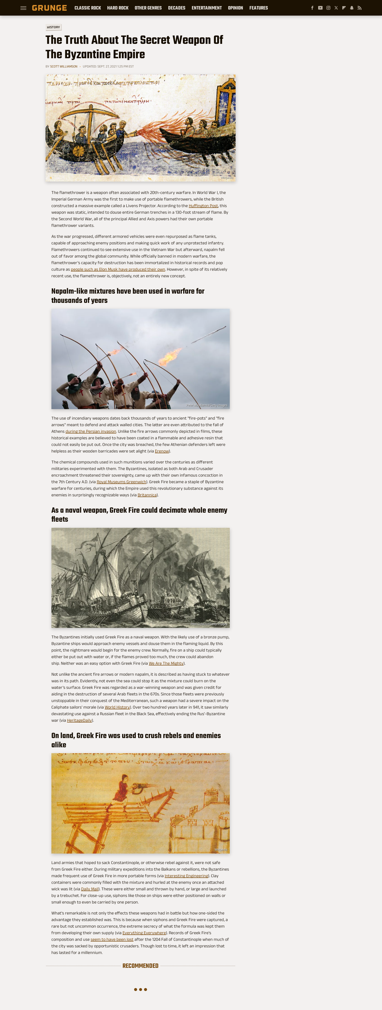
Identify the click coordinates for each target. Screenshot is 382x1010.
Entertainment (207, 8)
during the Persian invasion (91, 431)
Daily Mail (89, 888)
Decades (176, 8)
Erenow (162, 451)
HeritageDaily (79, 720)
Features (258, 8)
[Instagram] (328, 8)
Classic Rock (88, 8)
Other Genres (148, 8)
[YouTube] (320, 8)
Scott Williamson (63, 66)
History (53, 27)
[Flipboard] (344, 8)
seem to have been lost (112, 939)
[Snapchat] (352, 8)
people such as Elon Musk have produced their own (118, 269)
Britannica (147, 494)
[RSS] (360, 8)
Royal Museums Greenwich (121, 481)
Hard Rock (117, 8)
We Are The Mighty (166, 663)
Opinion (235, 8)
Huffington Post (203, 205)
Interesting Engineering (186, 875)
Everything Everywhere (144, 932)
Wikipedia (226, 177)
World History (117, 707)
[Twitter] (336, 8)
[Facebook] (312, 8)
